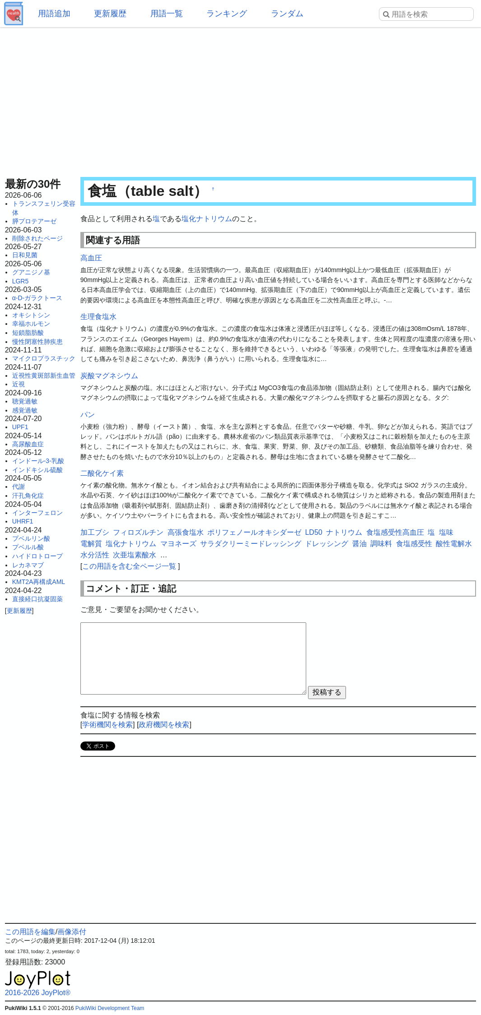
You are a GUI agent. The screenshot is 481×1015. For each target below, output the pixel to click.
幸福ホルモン (31, 323)
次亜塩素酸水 (134, 555)
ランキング (226, 13)
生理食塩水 (98, 316)
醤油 (359, 543)
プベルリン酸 (31, 538)
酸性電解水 (454, 543)
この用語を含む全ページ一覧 (129, 566)
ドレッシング (326, 543)
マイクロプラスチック (43, 358)
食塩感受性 (414, 543)
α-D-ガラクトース (37, 297)
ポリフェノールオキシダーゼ (254, 532)
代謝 (18, 486)
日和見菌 (24, 255)
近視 (18, 384)
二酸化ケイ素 (102, 473)
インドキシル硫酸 (37, 469)
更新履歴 (110, 13)
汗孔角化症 (28, 495)
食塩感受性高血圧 (395, 532)
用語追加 (54, 13)
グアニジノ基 (31, 272)
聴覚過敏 (24, 401)
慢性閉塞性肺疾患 (37, 341)
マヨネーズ (178, 543)
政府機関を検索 (164, 724)
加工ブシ (94, 532)
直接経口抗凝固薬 (37, 599)
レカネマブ (28, 565)
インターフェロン (37, 512)
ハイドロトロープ (37, 556)
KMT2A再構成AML (38, 581)
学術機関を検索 (107, 724)
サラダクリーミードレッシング (250, 543)
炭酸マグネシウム (109, 376)
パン (87, 414)
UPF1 (20, 427)
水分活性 (94, 555)
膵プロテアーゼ (34, 221)
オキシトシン (31, 315)
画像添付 (71, 932)
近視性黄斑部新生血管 (43, 375)
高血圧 (91, 258)
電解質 (91, 543)
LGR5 (20, 281)
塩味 (446, 532)
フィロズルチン (138, 532)
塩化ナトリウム (207, 218)
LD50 (313, 532)
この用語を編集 (30, 932)
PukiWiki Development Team (110, 1008)
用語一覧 (166, 13)
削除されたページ (37, 238)
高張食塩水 (186, 532)
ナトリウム (344, 532)
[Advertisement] (240, 99)
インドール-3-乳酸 (38, 460)
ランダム (287, 13)
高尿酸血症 (28, 444)
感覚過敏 (24, 410)
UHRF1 (22, 521)
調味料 (381, 543)
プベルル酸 (28, 547)
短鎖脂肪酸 (28, 332)
